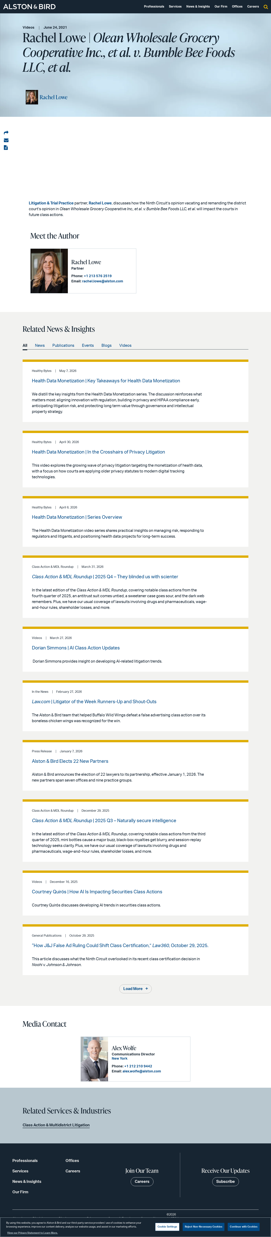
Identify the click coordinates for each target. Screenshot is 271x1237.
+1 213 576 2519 (98, 276)
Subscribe (225, 1182)
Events (88, 346)
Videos (125, 346)
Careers (253, 6)
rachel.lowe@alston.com (102, 281)
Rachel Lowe (53, 97)
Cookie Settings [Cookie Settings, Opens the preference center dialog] (167, 1227)
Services (175, 6)
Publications (63, 346)
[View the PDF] (6, 147)
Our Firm (221, 6)
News (40, 346)
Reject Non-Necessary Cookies (203, 1227)
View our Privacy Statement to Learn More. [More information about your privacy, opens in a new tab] (32, 1233)
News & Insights (198, 6)
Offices (237, 6)
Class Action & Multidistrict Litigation (56, 1125)
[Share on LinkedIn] (6, 133)
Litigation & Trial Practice (51, 203)
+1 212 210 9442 (138, 1066)
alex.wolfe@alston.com (142, 1071)
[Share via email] (6, 140)
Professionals (154, 6)
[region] (135, 1227)
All (25, 346)
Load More (133, 989)
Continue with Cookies (243, 1227)
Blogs (106, 346)
